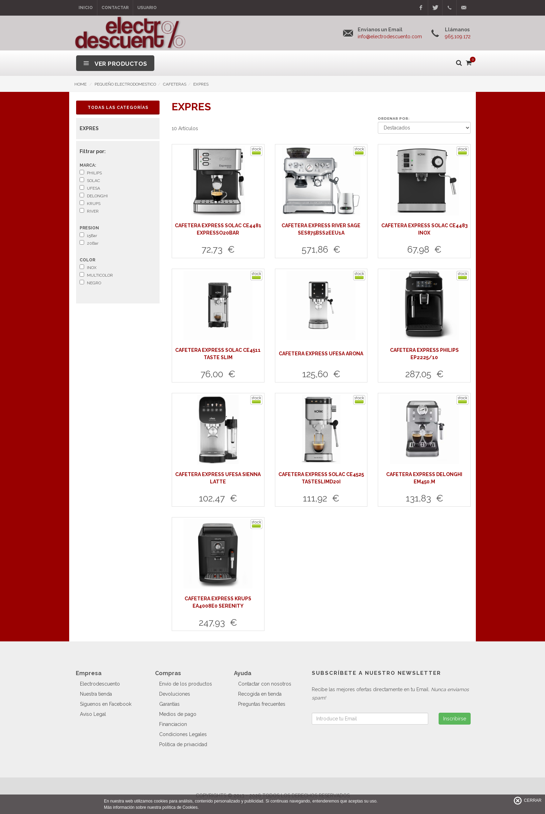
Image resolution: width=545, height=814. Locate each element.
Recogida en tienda (260, 694)
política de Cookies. (180, 807)
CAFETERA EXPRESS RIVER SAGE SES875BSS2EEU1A (321, 229)
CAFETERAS (174, 84)
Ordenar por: (394, 118)
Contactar (115, 7)
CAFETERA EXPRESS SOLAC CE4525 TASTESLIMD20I (321, 478)
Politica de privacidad (183, 744)
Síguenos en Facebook (105, 704)
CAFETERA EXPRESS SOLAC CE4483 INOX (424, 229)
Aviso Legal (93, 714)
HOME (80, 84)
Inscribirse (454, 718)
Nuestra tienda (96, 694)
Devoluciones (174, 694)
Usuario (147, 7)
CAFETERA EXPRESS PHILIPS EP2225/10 (424, 353)
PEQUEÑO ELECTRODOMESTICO (125, 84)
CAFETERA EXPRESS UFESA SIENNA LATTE (218, 478)
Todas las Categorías (118, 107)
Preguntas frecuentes (261, 704)
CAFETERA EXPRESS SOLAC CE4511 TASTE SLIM (218, 353)
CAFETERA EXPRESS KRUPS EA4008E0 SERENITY (218, 602)
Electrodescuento (100, 684)
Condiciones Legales (183, 734)
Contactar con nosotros (264, 684)
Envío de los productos (185, 684)
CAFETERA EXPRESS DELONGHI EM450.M (424, 478)
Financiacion (173, 724)
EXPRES (201, 84)
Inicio (86, 7)
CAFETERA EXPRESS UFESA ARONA (321, 353)
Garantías (169, 704)
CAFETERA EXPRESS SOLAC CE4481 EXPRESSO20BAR (218, 229)
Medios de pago (177, 714)
